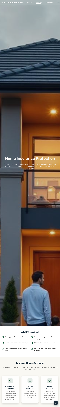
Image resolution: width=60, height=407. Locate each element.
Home (21, 2)
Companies (49, 2)
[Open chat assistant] (56, 403)
